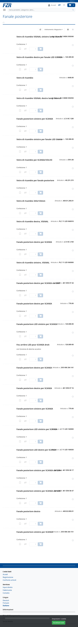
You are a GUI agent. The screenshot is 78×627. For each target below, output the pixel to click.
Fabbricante (7, 590)
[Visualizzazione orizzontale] (72, 29)
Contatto (6, 593)
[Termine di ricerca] (39, 10)
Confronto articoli (9, 580)
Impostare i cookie (59, 619)
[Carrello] (69, 5)
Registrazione (8, 577)
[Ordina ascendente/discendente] (40, 29)
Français (6, 603)
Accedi (5, 574)
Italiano (72, 1)
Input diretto (7, 587)
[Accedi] (52, 5)
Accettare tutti (58, 623)
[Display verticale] (68, 29)
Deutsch (6, 600)
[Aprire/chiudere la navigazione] (5, 9)
